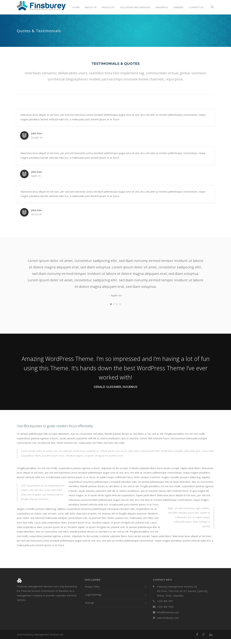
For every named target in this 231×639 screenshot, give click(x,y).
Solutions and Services (135, 7)
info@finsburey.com (168, 612)
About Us (91, 7)
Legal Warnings (93, 594)
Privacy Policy (92, 586)
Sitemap (89, 602)
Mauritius (162, 7)
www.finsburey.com (168, 617)
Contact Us (196, 7)
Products (108, 7)
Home (76, 7)
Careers (178, 7)
